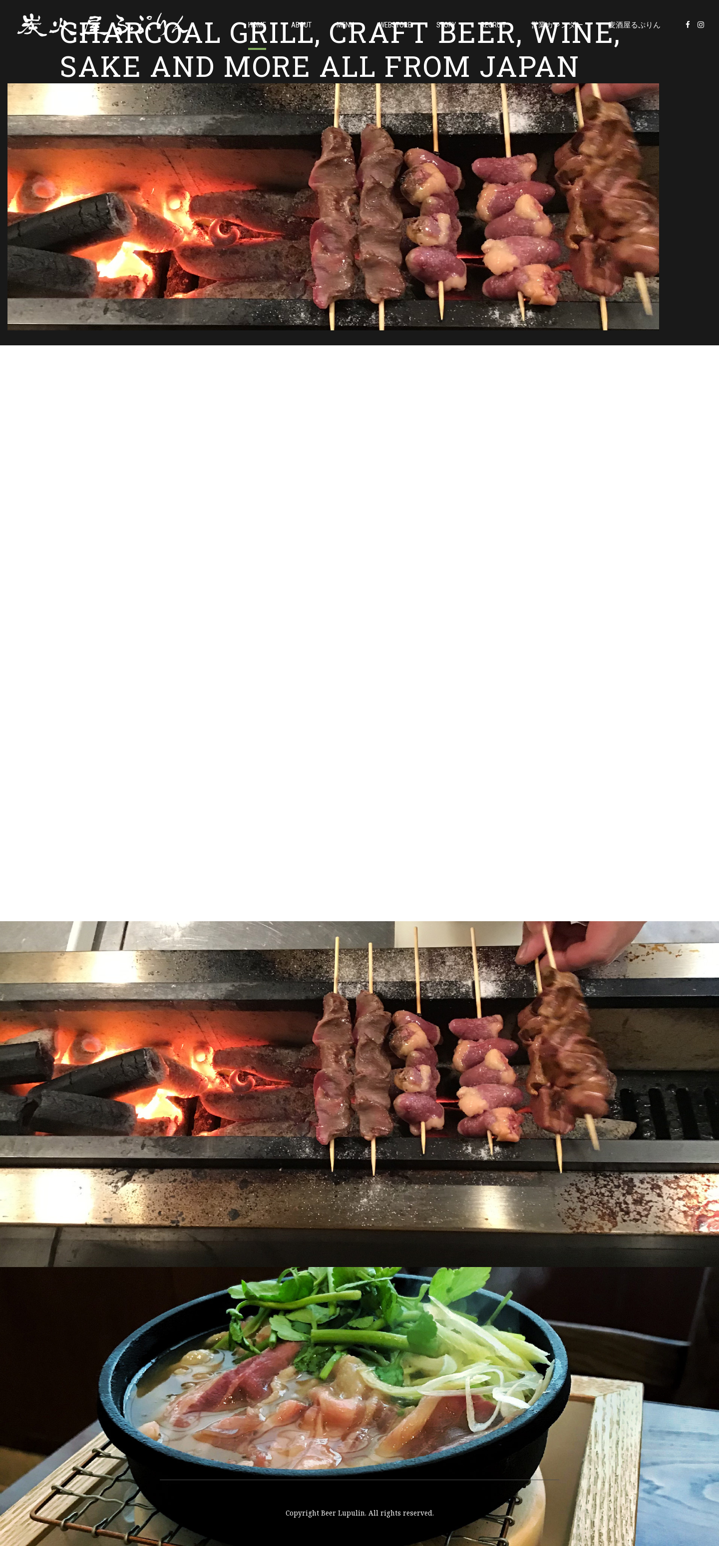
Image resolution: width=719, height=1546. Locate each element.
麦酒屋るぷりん (634, 24)
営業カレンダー (557, 24)
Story (446, 24)
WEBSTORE (395, 24)
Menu (345, 24)
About (301, 24)
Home (257, 24)
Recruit (493, 24)
